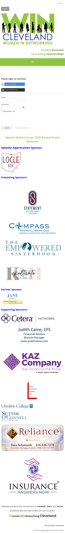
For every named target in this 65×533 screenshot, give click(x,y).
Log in (5, 9)
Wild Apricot (45, 530)
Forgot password (21, 128)
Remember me (9, 111)
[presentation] (18, 120)
